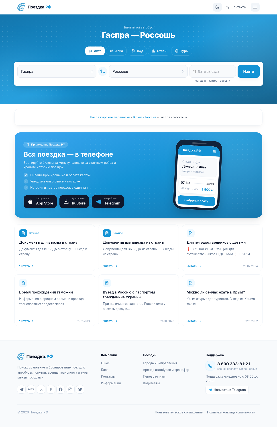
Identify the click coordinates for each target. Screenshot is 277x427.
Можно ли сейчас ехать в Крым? (216, 292)
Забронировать (196, 200)
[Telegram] (21, 389)
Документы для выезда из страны (133, 242)
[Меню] (255, 7)
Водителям (151, 383)
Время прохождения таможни (46, 292)
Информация (111, 383)
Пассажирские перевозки (110, 117)
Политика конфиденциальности (231, 412)
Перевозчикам (154, 376)
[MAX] (31, 389)
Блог (104, 370)
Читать (26, 266)
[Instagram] (70, 389)
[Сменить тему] (217, 7)
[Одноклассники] (51, 389)
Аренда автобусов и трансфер (166, 370)
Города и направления (160, 363)
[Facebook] (61, 389)
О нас (105, 363)
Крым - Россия (145, 117)
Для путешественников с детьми (216, 242)
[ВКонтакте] (41, 389)
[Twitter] (80, 389)
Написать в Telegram (227, 390)
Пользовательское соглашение (178, 412)
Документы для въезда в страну (48, 242)
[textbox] (213, 71)
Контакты (108, 376)
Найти (248, 71)
